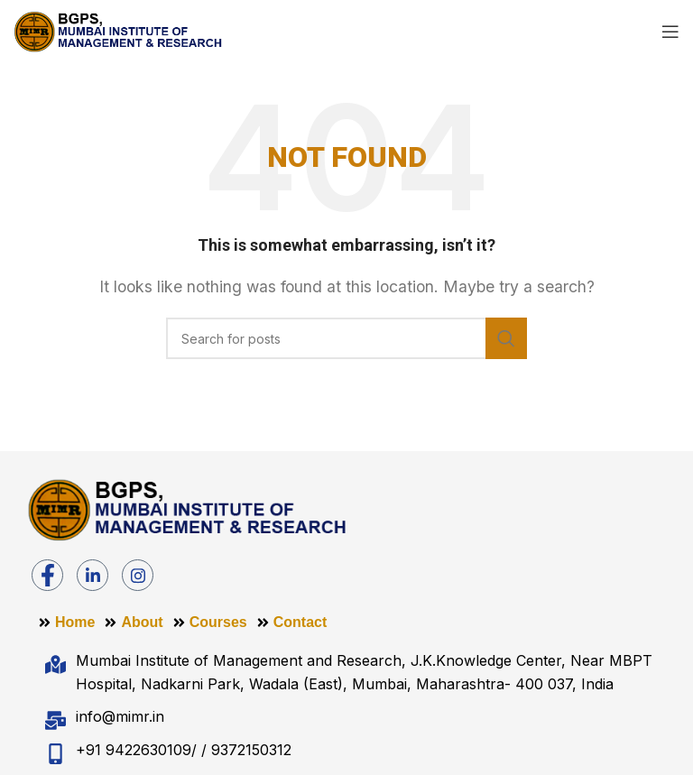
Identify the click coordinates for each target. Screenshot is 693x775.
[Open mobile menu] (670, 32)
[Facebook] (47, 575)
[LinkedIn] (92, 575)
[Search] (346, 338)
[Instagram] (137, 575)
